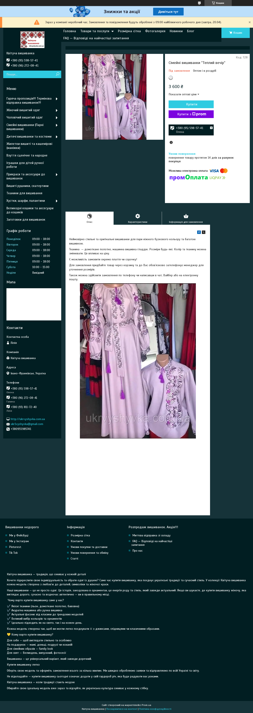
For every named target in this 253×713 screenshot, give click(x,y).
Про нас (137, 550)
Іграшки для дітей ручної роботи (25, 165)
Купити (191, 104)
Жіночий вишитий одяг (23, 110)
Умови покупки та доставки (89, 547)
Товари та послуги (94, 31)
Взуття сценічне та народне (26, 155)
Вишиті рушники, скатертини (27, 186)
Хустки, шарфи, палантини (25, 201)
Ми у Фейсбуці (18, 535)
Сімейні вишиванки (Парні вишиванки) (24, 127)
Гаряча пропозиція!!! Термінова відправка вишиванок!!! (29, 101)
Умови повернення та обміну (89, 553)
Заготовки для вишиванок (25, 219)
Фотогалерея (155, 31)
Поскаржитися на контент (121, 708)
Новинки (176, 31)
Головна (69, 31)
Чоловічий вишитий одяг (24, 117)
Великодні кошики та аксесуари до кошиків (29, 210)
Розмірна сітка (129, 31)
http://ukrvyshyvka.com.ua (28, 419)
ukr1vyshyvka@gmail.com (27, 424)
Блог (190, 31)
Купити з (191, 114)
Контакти (77, 541)
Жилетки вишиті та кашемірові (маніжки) (29, 146)
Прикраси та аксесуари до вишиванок (25, 176)
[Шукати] (57, 74)
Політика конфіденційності (155, 708)
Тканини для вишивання (24, 193)
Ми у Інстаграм (19, 541)
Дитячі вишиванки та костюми (29, 136)
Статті (74, 558)
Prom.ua (146, 705)
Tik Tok (13, 553)
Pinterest (15, 547)
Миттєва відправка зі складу (151, 535)
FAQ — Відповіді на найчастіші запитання (96, 38)
